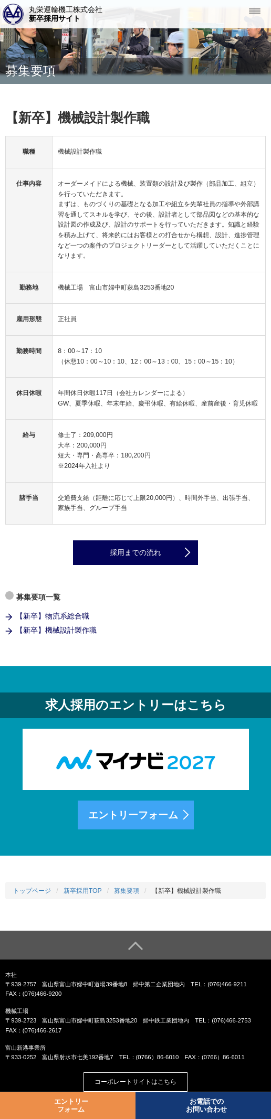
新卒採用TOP (83, 890)
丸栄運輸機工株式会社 (65, 14)
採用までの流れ (135, 552)
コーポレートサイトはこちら (135, 1081)
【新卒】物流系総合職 (52, 616)
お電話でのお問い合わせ (206, 1105)
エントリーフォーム (133, 814)
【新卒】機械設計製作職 (56, 630)
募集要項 (126, 890)
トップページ (32, 890)
